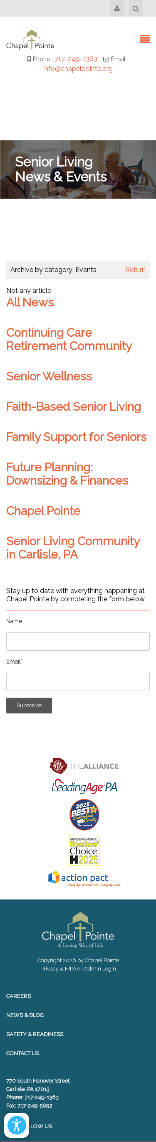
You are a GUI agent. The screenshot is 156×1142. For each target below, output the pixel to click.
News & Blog (25, 1015)
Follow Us (29, 1126)
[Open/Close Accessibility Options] (16, 1125)
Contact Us (22, 1053)
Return (135, 270)
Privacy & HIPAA (60, 969)
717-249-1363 (75, 59)
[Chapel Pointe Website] (30, 39)
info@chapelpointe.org (78, 69)
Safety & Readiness (34, 1034)
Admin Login (100, 969)
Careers (18, 996)
